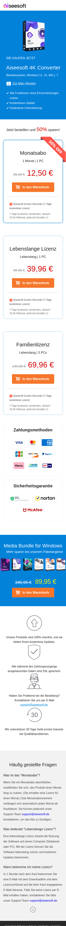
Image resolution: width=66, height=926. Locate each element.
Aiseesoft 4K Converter (33, 67)
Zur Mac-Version (21, 83)
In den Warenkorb (36, 187)
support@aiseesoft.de (34, 704)
